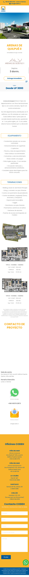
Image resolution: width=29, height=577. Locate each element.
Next (25, 25)
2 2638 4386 (14, 489)
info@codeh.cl (14, 3)
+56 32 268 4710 (14, 2)
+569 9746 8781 (14, 499)
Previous (3, 25)
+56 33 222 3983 (14, 480)
